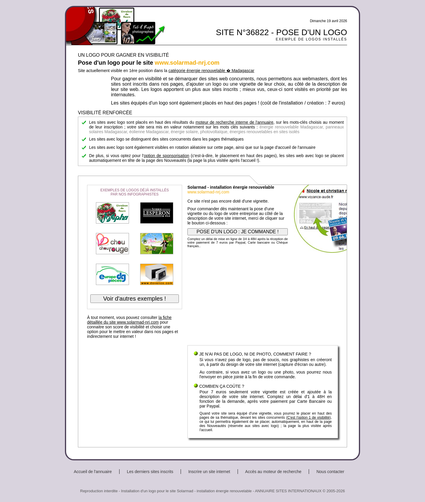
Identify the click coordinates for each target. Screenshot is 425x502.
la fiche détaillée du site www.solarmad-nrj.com (129, 320)
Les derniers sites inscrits (150, 471)
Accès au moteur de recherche (273, 471)
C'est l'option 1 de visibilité (308, 417)
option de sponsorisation (166, 155)
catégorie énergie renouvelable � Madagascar (211, 70)
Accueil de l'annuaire (93, 471)
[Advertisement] (262, 298)
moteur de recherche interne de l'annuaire (234, 122)
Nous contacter (330, 471)
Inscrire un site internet (209, 471)
